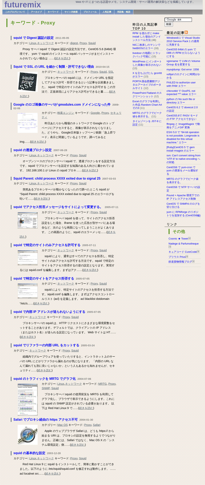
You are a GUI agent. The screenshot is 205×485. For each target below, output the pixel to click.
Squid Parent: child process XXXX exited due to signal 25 (56, 178)
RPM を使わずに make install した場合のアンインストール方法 (147, 36)
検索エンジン (65, 112)
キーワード (53, 12)
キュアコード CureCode (183, 251)
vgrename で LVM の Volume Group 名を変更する (183, 63)
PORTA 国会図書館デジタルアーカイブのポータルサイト (147, 85)
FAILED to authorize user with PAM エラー (181, 84)
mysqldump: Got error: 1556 (183, 69)
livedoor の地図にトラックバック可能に (147, 55)
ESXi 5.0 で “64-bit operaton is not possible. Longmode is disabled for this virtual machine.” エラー (183, 137)
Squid (92, 43)
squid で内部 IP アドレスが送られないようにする (49, 311)
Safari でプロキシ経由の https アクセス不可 (45, 419)
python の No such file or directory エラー (181, 101)
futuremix (22, 4)
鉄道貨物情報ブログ (180, 261)
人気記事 (106, 12)
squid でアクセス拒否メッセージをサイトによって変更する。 (58, 207)
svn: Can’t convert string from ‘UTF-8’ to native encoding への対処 (183, 159)
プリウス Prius (177, 256)
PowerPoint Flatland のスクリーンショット (147, 94)
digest (74, 43)
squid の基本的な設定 (29, 453)
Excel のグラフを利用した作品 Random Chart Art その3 (147, 105)
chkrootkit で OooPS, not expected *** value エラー (181, 92)
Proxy (83, 43)
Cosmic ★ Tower (178, 238)
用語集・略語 (123, 12)
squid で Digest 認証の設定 (33, 37)
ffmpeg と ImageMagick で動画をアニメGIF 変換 (183, 125)
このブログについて (15, 12)
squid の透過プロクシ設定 (32, 150)
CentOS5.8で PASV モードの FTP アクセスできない (182, 117)
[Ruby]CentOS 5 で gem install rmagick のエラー (181, 149)
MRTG (102, 383)
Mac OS (62, 424)
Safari (96, 424)
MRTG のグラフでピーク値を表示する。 (147, 114)
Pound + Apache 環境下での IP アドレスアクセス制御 (183, 197)
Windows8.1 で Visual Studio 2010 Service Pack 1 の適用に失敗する (183, 41)
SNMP (46, 388)
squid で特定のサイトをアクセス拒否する (43, 278)
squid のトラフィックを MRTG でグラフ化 (44, 378)
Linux (32, 43)
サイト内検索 (71, 12)
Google (95, 112)
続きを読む (62, 58)
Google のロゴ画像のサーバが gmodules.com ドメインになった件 (62, 104)
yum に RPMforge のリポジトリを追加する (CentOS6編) (184, 213)
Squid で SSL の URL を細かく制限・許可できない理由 (53, 66)
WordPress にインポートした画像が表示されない (147, 63)
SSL (111, 71)
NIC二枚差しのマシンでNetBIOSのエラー (146, 46)
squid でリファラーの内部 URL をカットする (46, 345)
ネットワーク (45, 43)
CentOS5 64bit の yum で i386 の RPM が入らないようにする (183, 53)
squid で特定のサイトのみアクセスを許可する (46, 245)
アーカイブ (36, 12)
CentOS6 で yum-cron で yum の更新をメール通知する (182, 171)
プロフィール (90, 12)
